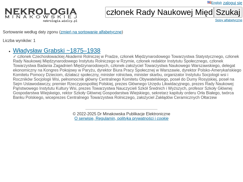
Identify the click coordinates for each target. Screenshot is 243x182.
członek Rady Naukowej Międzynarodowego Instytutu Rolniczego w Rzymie (126, 58)
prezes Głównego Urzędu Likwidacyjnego (152, 84)
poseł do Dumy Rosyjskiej (193, 79)
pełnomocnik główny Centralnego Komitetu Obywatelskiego (114, 79)
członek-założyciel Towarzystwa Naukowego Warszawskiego (165, 65)
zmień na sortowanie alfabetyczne (91, 32)
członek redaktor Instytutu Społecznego (171, 61)
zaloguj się (232, 3)
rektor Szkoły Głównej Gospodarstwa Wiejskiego (105, 93)
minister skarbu (148, 75)
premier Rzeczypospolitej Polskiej (82, 84)
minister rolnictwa (116, 75)
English (214, 3)
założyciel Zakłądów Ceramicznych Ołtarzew (177, 97)
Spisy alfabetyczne (228, 20)
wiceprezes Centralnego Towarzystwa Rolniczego (89, 97)
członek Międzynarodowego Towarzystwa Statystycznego (171, 56)
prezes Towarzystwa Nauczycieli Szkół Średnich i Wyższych (132, 88)
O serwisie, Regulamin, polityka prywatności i (122, 118)
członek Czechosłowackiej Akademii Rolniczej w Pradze (67, 56)
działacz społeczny (81, 75)
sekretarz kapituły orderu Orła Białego (186, 93)
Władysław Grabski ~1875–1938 (56, 50)
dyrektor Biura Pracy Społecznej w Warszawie (138, 70)
